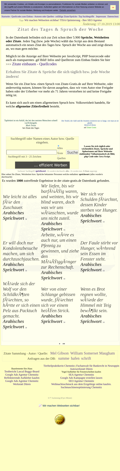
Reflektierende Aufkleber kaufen (21, 377)
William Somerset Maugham (92, 353)
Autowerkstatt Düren (81, 368)
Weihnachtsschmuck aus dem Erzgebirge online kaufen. (81, 384)
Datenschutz (112, 16)
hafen (75, 358)
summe (63, 358)
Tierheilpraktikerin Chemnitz (59, 365)
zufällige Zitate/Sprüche (66, 16)
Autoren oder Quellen (44, 16)
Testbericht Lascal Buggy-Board (21, 371)
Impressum (101, 16)
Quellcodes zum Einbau (22, 16)
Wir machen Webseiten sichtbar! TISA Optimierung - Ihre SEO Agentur (63, 20)
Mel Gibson (59, 353)
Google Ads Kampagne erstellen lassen (81, 377)
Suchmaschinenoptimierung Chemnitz (81, 387)
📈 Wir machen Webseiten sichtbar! (59, 405)
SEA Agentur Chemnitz (81, 374)
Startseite (6, 16)
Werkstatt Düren (22, 384)
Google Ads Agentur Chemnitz (22, 374)
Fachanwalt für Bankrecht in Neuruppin (97, 365)
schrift (86, 358)
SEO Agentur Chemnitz (81, 380)
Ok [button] (113, 7)
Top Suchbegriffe (86, 16)
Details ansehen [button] (68, 10)
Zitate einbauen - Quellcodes (34, 64)
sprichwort (40, 171)
